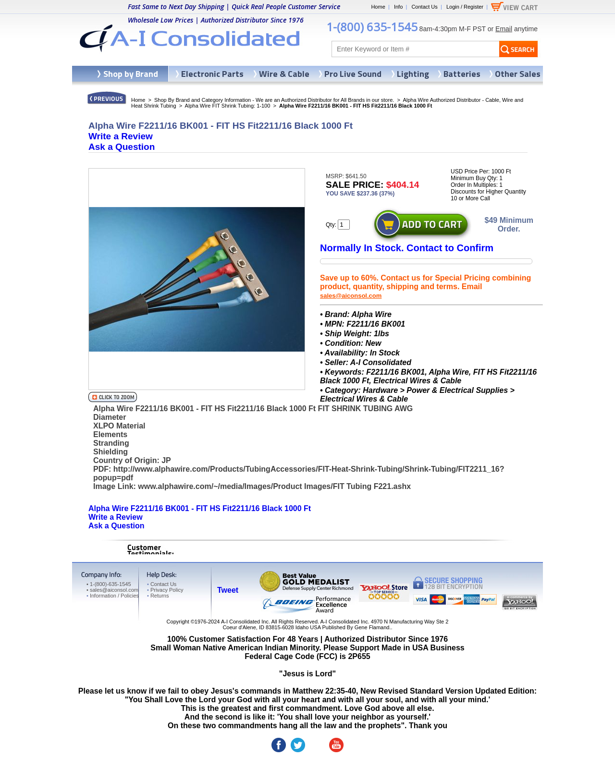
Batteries (461, 73)
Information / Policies (112, 595)
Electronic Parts (212, 73)
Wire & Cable (284, 73)
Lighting (413, 73)
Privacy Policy (165, 590)
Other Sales (518, 73)
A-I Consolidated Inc (245, 621)
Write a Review (120, 136)
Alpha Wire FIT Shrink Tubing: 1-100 (228, 106)
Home (378, 7)
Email (503, 29)
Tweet (227, 590)
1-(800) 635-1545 (372, 27)
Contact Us (424, 7)
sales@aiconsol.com (350, 295)
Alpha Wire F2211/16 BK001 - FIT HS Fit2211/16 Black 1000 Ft (199, 508)
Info (398, 7)
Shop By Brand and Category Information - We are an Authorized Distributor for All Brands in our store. (274, 100)
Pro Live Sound (352, 73)
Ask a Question (121, 147)
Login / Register (464, 7)
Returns (158, 595)
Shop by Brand (130, 73)
